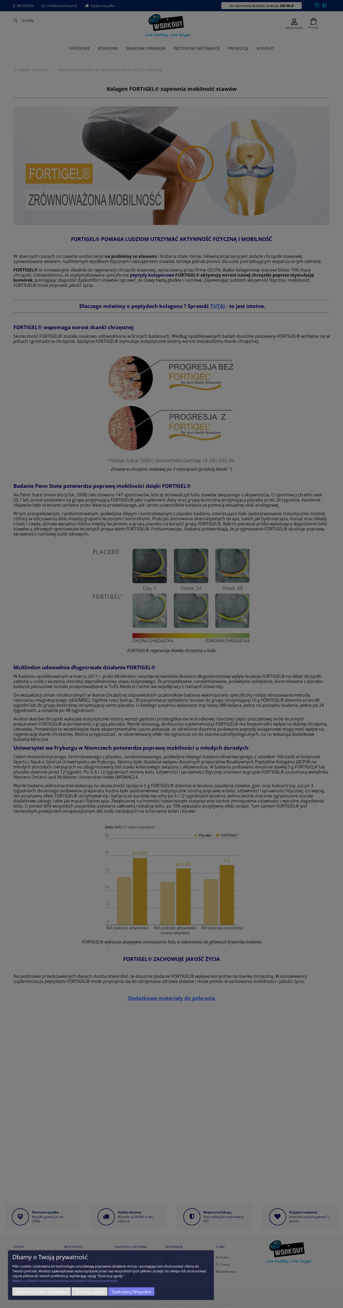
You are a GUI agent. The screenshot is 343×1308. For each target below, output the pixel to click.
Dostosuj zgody (89, 1291)
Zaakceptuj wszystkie (131, 1291)
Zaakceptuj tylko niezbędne (42, 1291)
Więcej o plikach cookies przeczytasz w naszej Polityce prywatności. (65, 1280)
